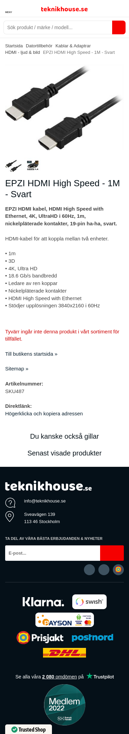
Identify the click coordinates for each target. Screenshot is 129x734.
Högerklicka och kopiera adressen (44, 413)
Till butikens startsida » (31, 354)
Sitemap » (17, 368)
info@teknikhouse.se (45, 501)
